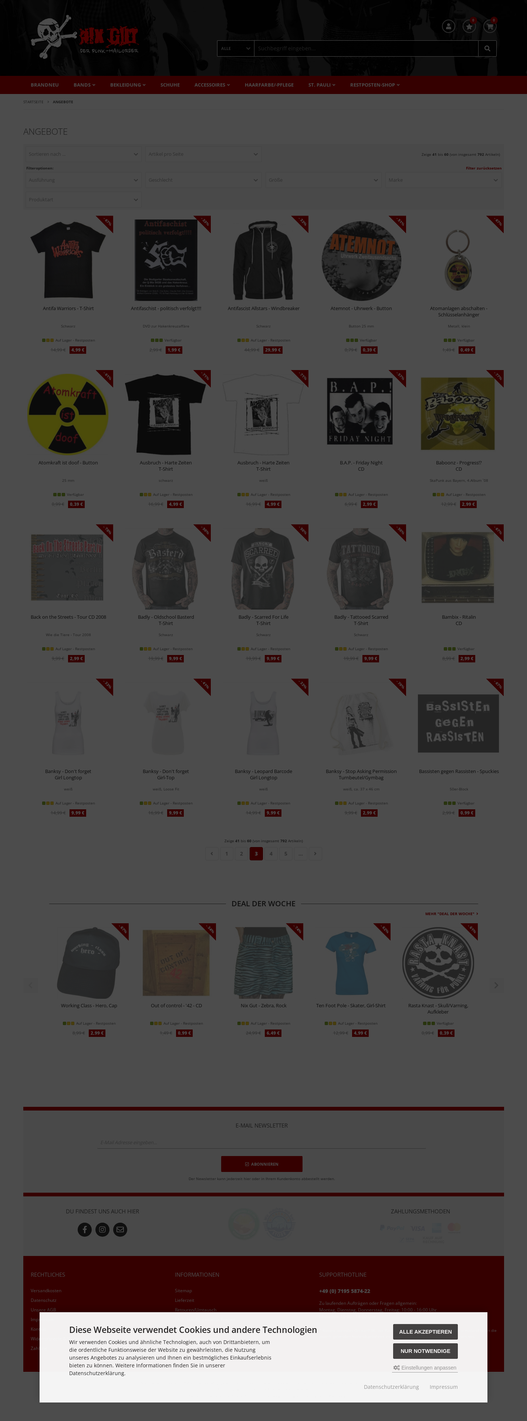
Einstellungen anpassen (425, 1368)
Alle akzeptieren (425, 1332)
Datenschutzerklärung (391, 1386)
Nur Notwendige (425, 1351)
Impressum (444, 1386)
